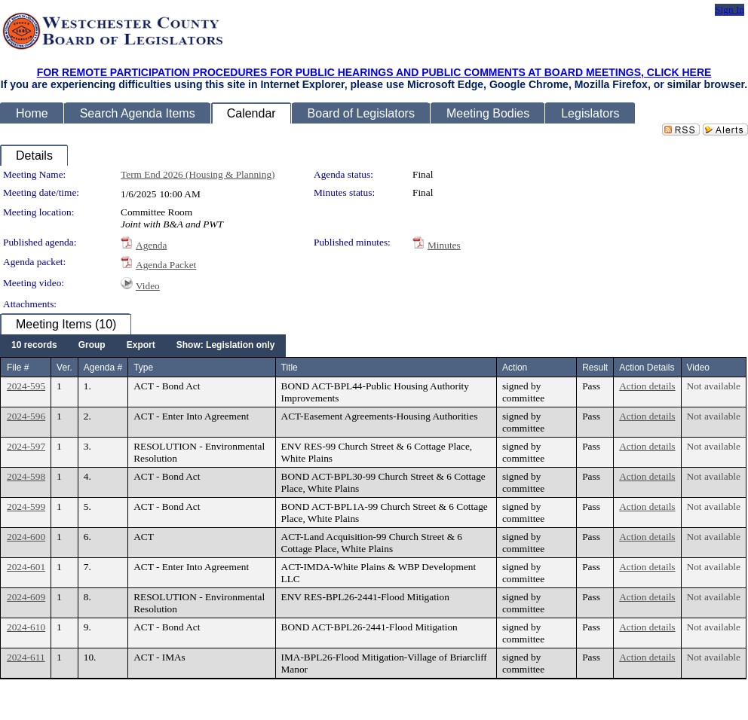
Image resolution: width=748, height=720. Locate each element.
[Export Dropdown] (141, 346)
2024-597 (26, 446)
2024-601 (26, 566)
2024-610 (26, 627)
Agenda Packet (166, 264)
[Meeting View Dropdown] (225, 346)
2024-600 (26, 536)
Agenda (151, 245)
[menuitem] (34, 345)
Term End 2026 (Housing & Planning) (198, 174)
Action (514, 367)
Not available (713, 386)
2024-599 (26, 506)
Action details (647, 386)
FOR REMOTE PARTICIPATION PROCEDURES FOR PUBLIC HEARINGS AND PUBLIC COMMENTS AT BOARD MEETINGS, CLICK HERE (374, 72)
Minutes (444, 245)
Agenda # (103, 367)
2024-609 (26, 597)
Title (289, 367)
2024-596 (26, 416)
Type (143, 367)
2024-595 (26, 386)
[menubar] (143, 345)
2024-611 (26, 657)
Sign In (729, 9)
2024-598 (26, 476)
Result (595, 367)
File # (18, 367)
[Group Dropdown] (92, 346)
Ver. (64, 367)
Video (148, 285)
